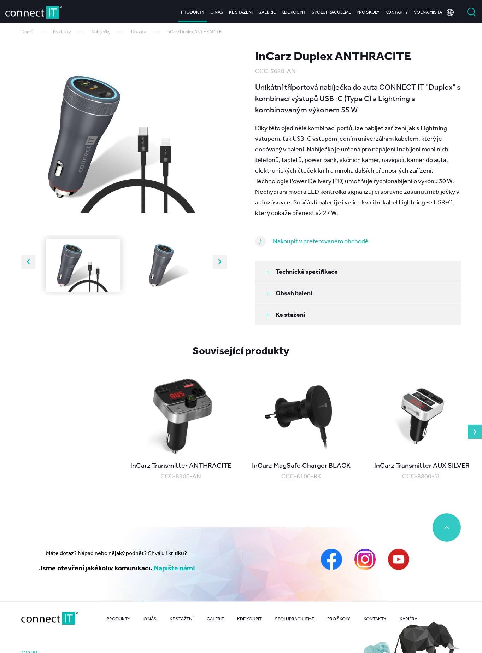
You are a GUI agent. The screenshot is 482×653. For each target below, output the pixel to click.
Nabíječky (101, 32)
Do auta (138, 32)
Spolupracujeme (331, 10)
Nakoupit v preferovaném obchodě (321, 241)
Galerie (267, 10)
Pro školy (368, 10)
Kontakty (396, 10)
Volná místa (428, 10)
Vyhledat (471, 10)
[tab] (358, 271)
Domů (27, 32)
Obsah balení (289, 293)
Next (220, 262)
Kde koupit (293, 10)
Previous (28, 262)
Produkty (193, 10)
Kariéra (408, 619)
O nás (216, 10)
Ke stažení (241, 10)
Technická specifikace (302, 271)
